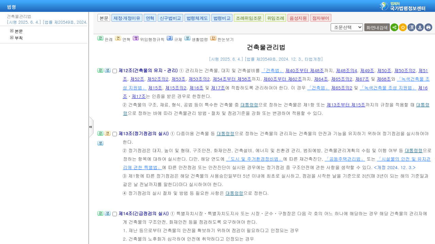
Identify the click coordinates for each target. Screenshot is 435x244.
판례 (105, 39)
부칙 (16, 38)
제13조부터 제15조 (346, 104)
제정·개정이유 (127, 18)
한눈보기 (222, 39)
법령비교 (221, 18)
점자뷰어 (320, 18)
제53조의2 (199, 79)
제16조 (196, 87)
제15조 (155, 87)
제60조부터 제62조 (282, 79)
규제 (174, 39)
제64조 (321, 79)
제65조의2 (341, 79)
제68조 (384, 79)
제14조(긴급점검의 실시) (144, 213)
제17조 (218, 87)
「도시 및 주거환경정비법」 (254, 159)
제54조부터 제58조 (232, 79)
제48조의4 (346, 70)
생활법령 (196, 39)
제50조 (384, 70)
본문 (16, 31)
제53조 (178, 79)
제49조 (367, 70)
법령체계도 (197, 18)
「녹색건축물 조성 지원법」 (388, 87)
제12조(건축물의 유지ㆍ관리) (148, 70)
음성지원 (298, 18)
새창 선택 (329, 23)
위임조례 (275, 18)
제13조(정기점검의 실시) (144, 133)
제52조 (137, 79)
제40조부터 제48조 (304, 70)
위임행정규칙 (148, 39)
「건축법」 (272, 70)
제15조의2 (175, 87)
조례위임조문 (249, 18)
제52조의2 (157, 79)
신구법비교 (170, 18)
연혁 (150, 18)
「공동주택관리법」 (345, 159)
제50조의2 (404, 70)
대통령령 (249, 104)
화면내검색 (377, 27)
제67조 (362, 79)
